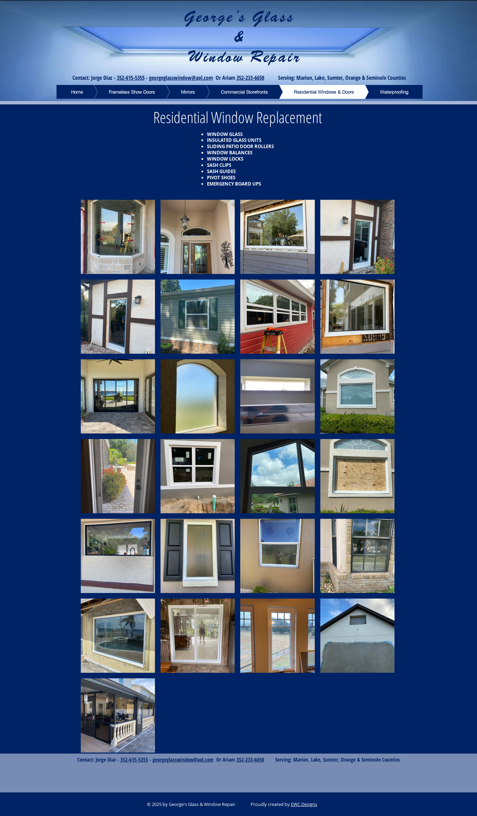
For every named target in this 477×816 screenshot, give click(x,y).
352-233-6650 (250, 77)
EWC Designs (304, 804)
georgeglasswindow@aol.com (181, 77)
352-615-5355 (131, 77)
